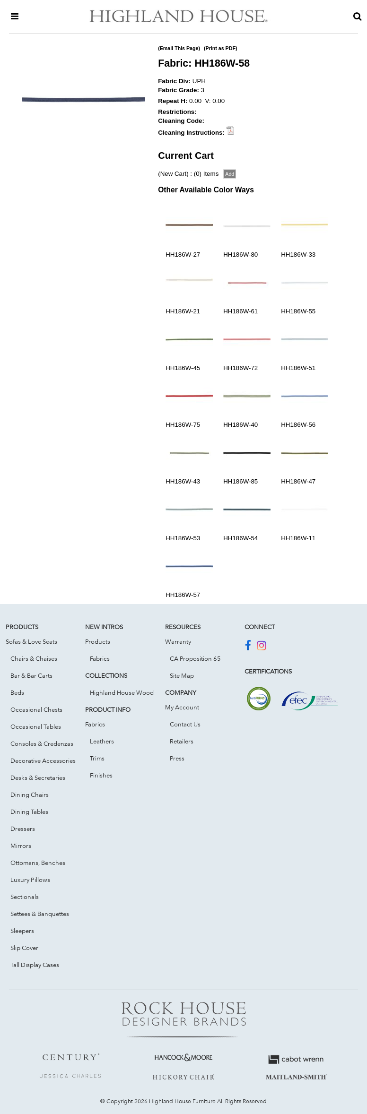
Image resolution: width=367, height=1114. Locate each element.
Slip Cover (24, 947)
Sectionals (24, 896)
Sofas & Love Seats (31, 641)
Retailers (181, 741)
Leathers (102, 741)
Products (97, 641)
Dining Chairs (29, 794)
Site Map (182, 675)
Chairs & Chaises (33, 658)
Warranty (178, 641)
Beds (17, 692)
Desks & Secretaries (37, 777)
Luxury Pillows (30, 879)
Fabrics (100, 658)
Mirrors (20, 845)
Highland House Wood (122, 692)
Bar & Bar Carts (31, 675)
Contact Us (185, 724)
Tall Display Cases (34, 964)
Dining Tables (29, 811)
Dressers (22, 828)
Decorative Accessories (43, 760)
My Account (182, 707)
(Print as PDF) (220, 48)
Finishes (101, 775)
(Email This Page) (179, 48)
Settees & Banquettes (39, 913)
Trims (97, 758)
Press (177, 758)
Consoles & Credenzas (41, 743)
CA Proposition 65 (195, 658)
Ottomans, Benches (37, 862)
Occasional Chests (36, 709)
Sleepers (22, 930)
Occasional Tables (35, 726)
